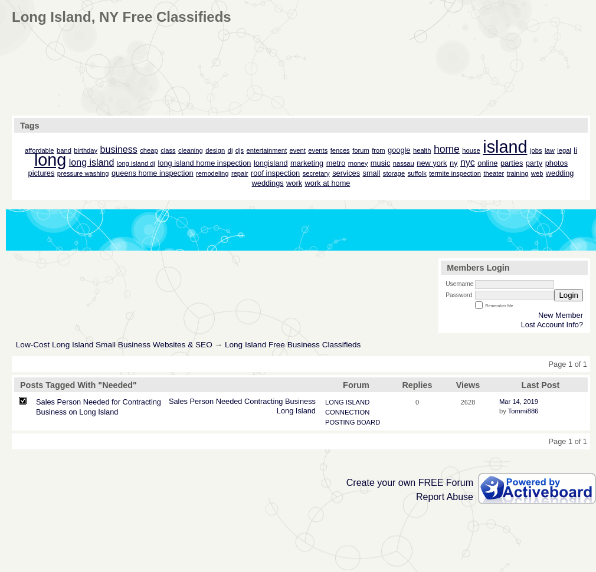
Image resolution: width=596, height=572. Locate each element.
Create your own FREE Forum (409, 483)
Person (202, 401)
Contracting (263, 401)
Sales (178, 401)
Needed (229, 401)
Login (568, 295)
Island (306, 410)
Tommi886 (523, 411)
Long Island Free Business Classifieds (293, 344)
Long (285, 410)
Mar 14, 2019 (518, 401)
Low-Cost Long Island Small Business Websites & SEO (114, 344)
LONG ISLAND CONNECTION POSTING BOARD (352, 412)
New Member (560, 315)
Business (300, 401)
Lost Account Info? (552, 324)
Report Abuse (444, 497)
